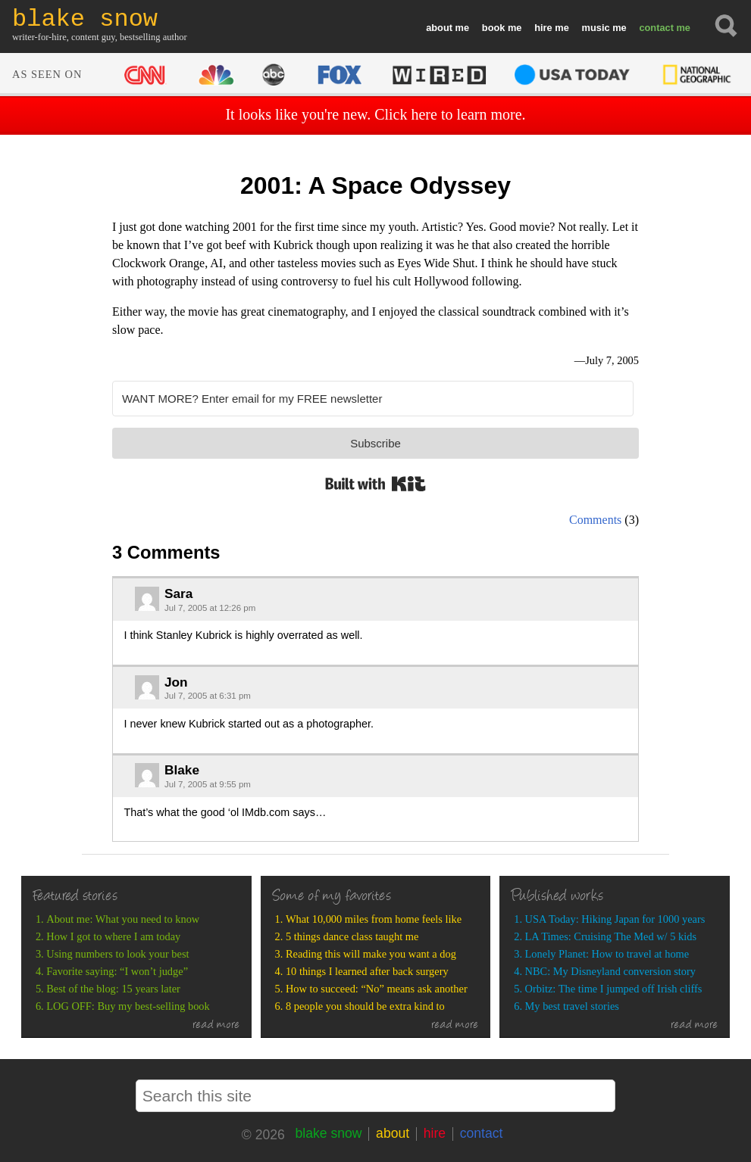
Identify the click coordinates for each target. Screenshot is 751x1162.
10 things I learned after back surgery (367, 971)
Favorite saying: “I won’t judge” (117, 971)
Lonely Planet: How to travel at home (607, 954)
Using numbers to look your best (117, 954)
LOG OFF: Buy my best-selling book (127, 1006)
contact (656, 27)
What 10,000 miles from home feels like (374, 919)
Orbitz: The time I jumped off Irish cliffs (613, 989)
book (493, 27)
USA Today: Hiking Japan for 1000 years (615, 919)
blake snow (328, 1133)
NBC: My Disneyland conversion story (610, 971)
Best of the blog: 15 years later (113, 989)
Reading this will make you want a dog (371, 954)
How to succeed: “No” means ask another (377, 989)
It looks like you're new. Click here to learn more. (375, 114)
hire (543, 27)
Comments (595, 519)
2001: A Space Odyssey (375, 185)
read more (216, 1025)
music (596, 27)
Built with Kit (375, 483)
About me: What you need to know (122, 919)
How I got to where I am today (113, 936)
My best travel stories (572, 1006)
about (439, 27)
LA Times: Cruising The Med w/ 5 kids (610, 936)
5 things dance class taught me (352, 936)
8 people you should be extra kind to (365, 1006)
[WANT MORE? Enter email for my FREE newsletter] (373, 398)
